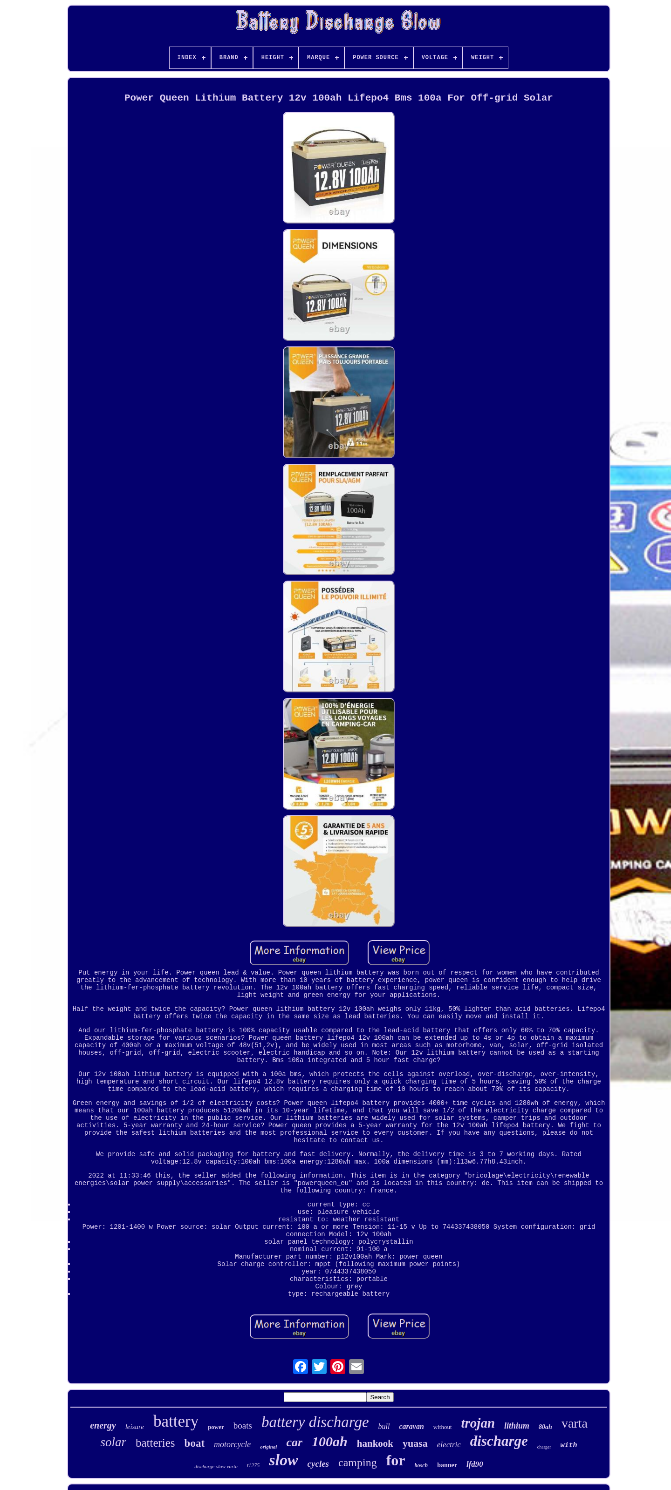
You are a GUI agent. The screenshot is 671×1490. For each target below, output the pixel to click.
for (395, 1460)
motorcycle (232, 1444)
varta (574, 1423)
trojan (478, 1423)
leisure (134, 1426)
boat (195, 1443)
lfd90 (474, 1464)
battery (176, 1421)
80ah (545, 1426)
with (569, 1445)
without (442, 1426)
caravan (411, 1426)
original (268, 1446)
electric (449, 1444)
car (294, 1442)
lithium (516, 1425)
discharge (499, 1441)
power (216, 1426)
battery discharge (315, 1422)
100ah (330, 1441)
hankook (375, 1443)
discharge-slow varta (216, 1466)
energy (103, 1425)
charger (544, 1446)
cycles (318, 1464)
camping (357, 1462)
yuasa (415, 1443)
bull (384, 1426)
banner (447, 1465)
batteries (155, 1442)
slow (283, 1460)
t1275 (253, 1465)
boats (242, 1425)
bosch (421, 1465)
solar (113, 1442)
